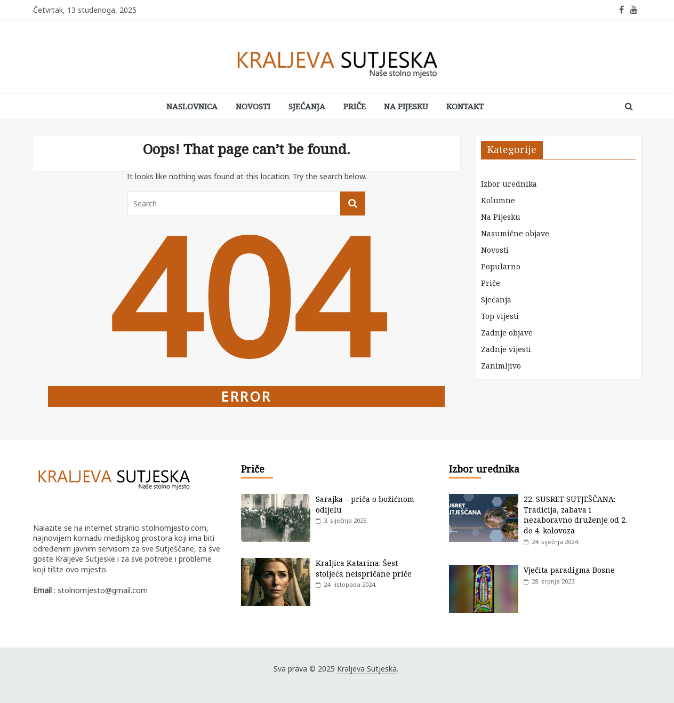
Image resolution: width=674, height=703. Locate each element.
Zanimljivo (501, 366)
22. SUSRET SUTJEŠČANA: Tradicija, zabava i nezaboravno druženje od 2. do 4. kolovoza (575, 515)
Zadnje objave (507, 332)
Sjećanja (306, 106)
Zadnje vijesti (506, 349)
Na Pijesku (406, 106)
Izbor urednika (509, 184)
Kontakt (465, 106)
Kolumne (498, 200)
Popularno (500, 266)
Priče (354, 106)
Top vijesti (500, 316)
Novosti (253, 106)
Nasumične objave (515, 233)
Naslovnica (192, 106)
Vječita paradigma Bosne (569, 570)
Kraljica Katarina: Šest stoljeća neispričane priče (364, 568)
